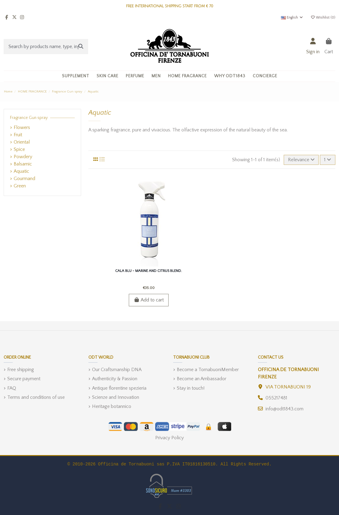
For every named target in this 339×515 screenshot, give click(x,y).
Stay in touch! (190, 388)
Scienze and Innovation (115, 397)
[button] (107, 76)
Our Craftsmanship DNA (117, 369)
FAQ (11, 388)
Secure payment (23, 378)
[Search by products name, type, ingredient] (81, 46)
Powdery (23, 156)
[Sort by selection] (301, 160)
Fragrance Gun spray (29, 117)
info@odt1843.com (284, 409)
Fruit (18, 134)
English (292, 17)
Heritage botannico (111, 406)
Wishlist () (322, 17)
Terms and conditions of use (36, 397)
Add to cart (149, 300)
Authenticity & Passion (114, 378)
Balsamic (23, 164)
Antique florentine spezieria (119, 388)
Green (20, 186)
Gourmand (24, 178)
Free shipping (20, 369)
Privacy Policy (169, 437)
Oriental (22, 142)
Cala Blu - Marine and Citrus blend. (148, 271)
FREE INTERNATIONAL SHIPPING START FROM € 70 (169, 6)
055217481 (276, 398)
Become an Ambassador (201, 378)
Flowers (22, 127)
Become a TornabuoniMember (208, 369)
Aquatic (21, 171)
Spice (19, 149)
